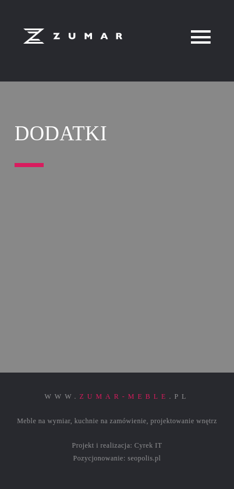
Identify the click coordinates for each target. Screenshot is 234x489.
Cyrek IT (148, 445)
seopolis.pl (144, 458)
